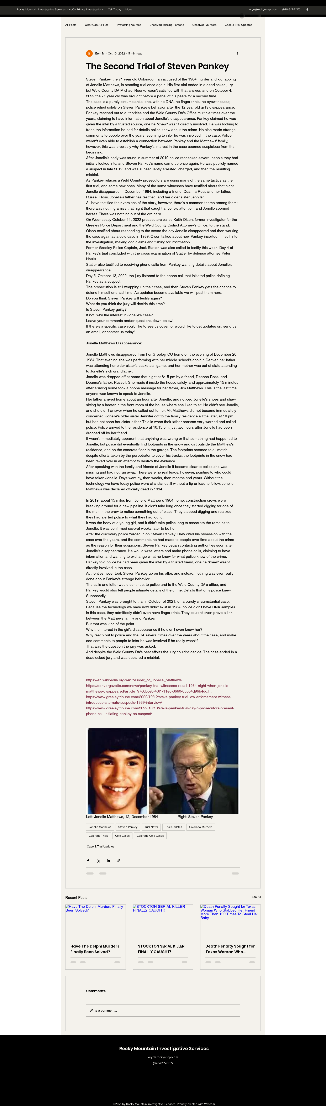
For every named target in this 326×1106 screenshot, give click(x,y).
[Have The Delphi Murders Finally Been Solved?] (95, 921)
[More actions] (237, 53)
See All (256, 896)
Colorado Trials (98, 835)
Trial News (151, 827)
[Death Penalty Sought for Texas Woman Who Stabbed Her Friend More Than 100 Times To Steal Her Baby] (230, 921)
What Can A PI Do (97, 24)
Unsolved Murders (204, 24)
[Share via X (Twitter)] (98, 861)
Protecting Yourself (129, 24)
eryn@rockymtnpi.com (263, 9)
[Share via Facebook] (88, 861)
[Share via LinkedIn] (108, 861)
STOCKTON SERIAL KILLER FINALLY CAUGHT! (161, 949)
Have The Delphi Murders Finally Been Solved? (94, 949)
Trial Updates (173, 827)
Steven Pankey (127, 827)
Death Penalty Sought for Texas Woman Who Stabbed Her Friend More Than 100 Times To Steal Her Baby (230, 949)
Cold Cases (122, 835)
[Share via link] (119, 861)
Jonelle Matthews (100, 827)
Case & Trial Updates (238, 24)
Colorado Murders (200, 827)
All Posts (70, 24)
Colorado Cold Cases (150, 835)
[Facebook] (307, 9)
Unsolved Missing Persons (166, 24)
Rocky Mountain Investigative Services (164, 1048)
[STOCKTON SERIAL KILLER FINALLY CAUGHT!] (163, 921)
